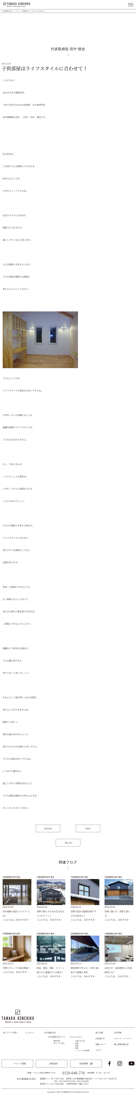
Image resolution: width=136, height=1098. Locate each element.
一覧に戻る (68, 842)
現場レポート (101, 1044)
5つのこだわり (76, 1037)
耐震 (76, 1045)
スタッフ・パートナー (123, 1038)
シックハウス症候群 (82, 1050)
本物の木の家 (80, 1041)
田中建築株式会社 (7, 11)
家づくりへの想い (10, 1032)
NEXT (88, 828)
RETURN (48, 828)
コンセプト (29, 1032)
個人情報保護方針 (121, 1044)
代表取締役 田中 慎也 (11, 877)
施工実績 (99, 1032)
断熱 (76, 1048)
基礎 (76, 1043)
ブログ (17, 11)
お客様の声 (100, 1038)
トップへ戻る (130, 1002)
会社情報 (117, 1032)
